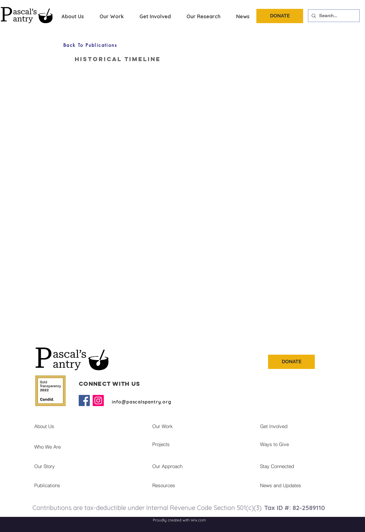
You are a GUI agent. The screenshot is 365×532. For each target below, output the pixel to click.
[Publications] (72, 485)
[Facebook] (84, 400)
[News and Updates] (308, 485)
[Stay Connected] (291, 466)
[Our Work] (199, 426)
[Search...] (333, 16)
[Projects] (199, 444)
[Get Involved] (307, 426)
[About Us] (74, 426)
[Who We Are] (81, 446)
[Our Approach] (199, 466)
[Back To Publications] (90, 45)
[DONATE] (279, 16)
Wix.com (198, 520)
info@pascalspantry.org (141, 402)
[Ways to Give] (307, 444)
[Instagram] (98, 400)
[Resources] (197, 485)
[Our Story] (81, 466)
